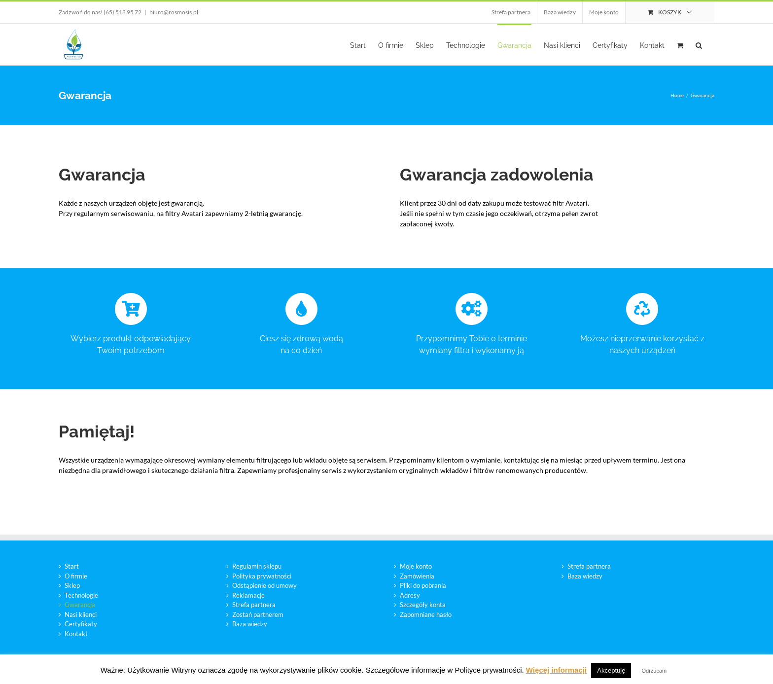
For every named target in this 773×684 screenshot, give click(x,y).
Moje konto (416, 566)
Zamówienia (417, 576)
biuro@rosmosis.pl (173, 12)
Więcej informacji (556, 670)
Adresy (410, 595)
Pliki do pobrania (423, 585)
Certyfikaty (81, 624)
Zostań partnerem (257, 614)
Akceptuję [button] (611, 670)
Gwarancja (80, 605)
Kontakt (76, 634)
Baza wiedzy (249, 624)
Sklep (72, 585)
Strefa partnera (254, 605)
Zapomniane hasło (426, 614)
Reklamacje (248, 595)
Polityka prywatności (261, 576)
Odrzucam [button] (654, 671)
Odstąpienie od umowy (264, 585)
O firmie (76, 576)
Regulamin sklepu (256, 566)
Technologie (81, 595)
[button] (699, 44)
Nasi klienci (81, 614)
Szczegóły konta (423, 605)
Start (72, 566)
